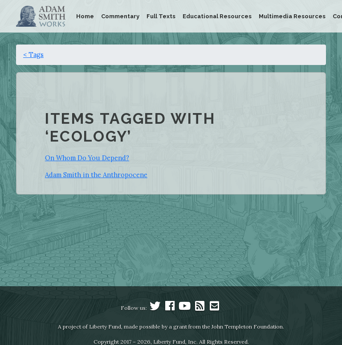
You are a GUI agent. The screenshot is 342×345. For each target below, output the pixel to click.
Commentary (120, 16)
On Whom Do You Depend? (87, 158)
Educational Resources (217, 16)
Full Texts (161, 16)
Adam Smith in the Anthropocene (96, 174)
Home (85, 16)
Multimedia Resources (292, 16)
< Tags (33, 54)
